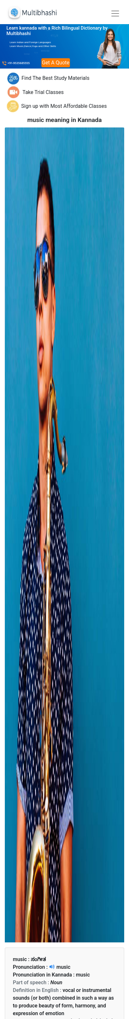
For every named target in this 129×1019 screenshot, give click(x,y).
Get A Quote (56, 63)
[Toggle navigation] (115, 13)
